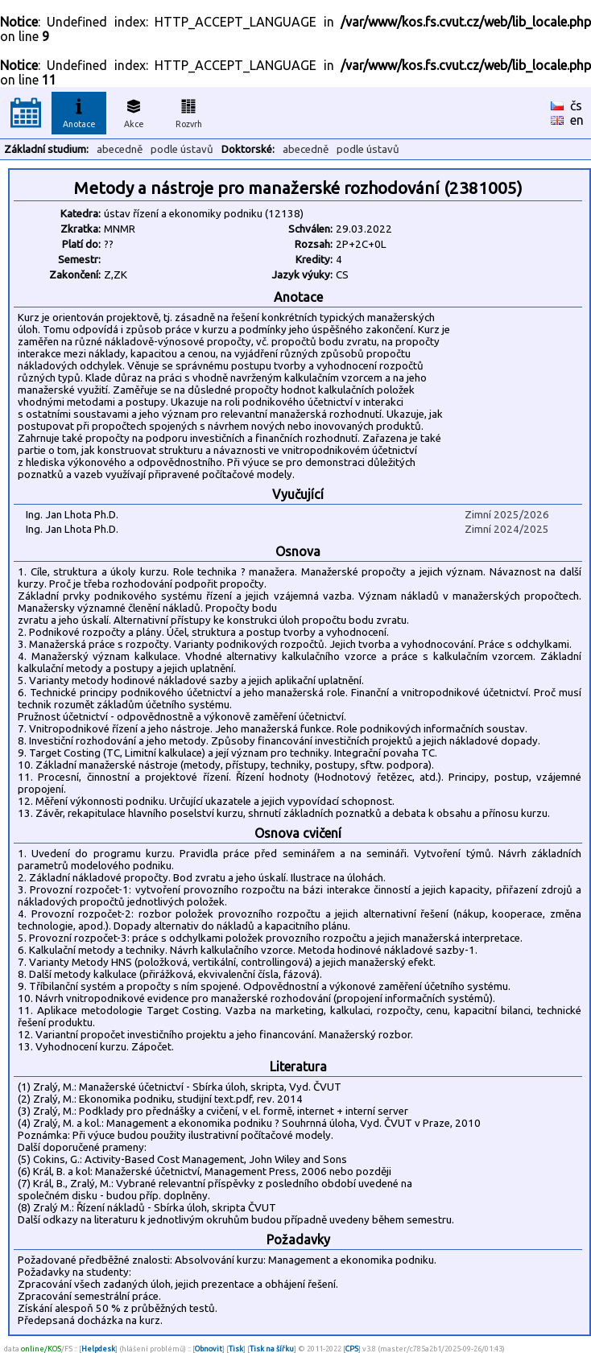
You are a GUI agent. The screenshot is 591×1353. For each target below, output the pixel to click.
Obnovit (208, 1348)
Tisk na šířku (272, 1348)
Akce (134, 111)
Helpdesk (98, 1348)
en (577, 120)
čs (576, 105)
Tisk (236, 1348)
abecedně (120, 149)
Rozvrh (189, 111)
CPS (351, 1348)
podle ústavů (182, 149)
